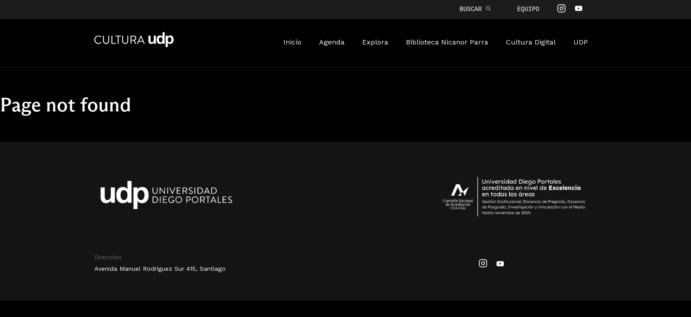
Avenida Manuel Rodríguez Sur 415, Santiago (160, 267)
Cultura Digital (531, 41)
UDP (580, 41)
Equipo (528, 9)
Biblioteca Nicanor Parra (447, 41)
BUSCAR (475, 9)
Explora (375, 41)
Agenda (332, 41)
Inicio (292, 41)
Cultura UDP (134, 44)
